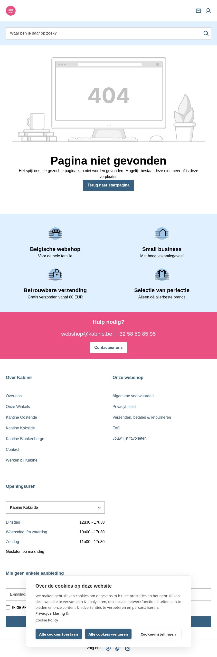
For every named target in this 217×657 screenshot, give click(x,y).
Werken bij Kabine (22, 460)
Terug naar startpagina (108, 185)
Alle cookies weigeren (108, 634)
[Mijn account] (208, 11)
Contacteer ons (108, 347)
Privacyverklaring (50, 613)
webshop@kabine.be (86, 334)
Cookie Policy (47, 620)
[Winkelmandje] (198, 11)
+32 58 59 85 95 (136, 334)
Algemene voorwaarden (133, 396)
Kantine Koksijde (20, 428)
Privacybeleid (124, 407)
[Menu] (11, 11)
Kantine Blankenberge (25, 439)
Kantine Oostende (21, 417)
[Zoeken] (206, 33)
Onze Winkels (18, 407)
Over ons (14, 396)
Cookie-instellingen (158, 634)
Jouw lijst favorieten (130, 438)
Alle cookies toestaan (58, 634)
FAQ (116, 428)
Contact (12, 449)
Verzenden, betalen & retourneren (142, 417)
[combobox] (108, 33)
